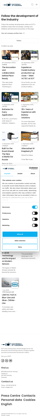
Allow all (20, 234)
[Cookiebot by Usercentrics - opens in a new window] (29, 168)
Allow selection (20, 240)
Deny (20, 247)
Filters (20, 41)
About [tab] (33, 173)
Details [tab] (20, 173)
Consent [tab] (7, 173)
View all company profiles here (11, 33)
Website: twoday (5, 415)
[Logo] (12, 4)
